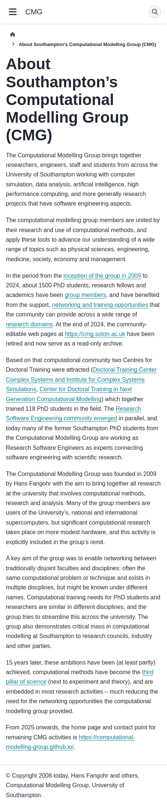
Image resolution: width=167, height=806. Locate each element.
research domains (29, 324)
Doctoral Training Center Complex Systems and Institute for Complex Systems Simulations (81, 379)
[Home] (12, 34)
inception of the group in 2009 (102, 276)
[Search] (155, 12)
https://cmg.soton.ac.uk (95, 334)
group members (85, 295)
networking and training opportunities (100, 305)
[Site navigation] (12, 12)
